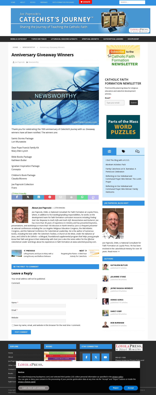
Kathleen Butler (119, 265)
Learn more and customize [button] (33, 388)
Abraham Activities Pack (116, 164)
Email (14, 310)
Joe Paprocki (20, 62)
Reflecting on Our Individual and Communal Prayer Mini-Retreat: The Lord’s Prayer (123, 179)
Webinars (43, 2)
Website (14, 317)
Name (14, 302)
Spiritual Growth (90, 39)
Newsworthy (34, 62)
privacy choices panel (26, 382)
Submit (134, 102)
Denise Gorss (117, 299)
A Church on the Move (66, 233)
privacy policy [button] (117, 377)
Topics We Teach (38, 39)
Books (32, 2)
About (22, 2)
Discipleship (133, 39)
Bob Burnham (117, 323)
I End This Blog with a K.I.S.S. (118, 160)
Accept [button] (131, 388)
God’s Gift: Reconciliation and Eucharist (79, 220)
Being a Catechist (18, 39)
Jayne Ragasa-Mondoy (122, 288)
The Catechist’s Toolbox (47, 233)
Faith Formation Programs (63, 2)
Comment (15, 283)
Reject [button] (115, 388)
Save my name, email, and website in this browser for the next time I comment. (47, 325)
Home (13, 2)
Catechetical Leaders (113, 39)
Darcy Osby (116, 311)
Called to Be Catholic (28, 236)
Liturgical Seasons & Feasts (64, 39)
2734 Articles (59, 207)
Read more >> (114, 251)
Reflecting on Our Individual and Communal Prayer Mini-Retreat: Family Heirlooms (122, 189)
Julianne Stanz (118, 276)
